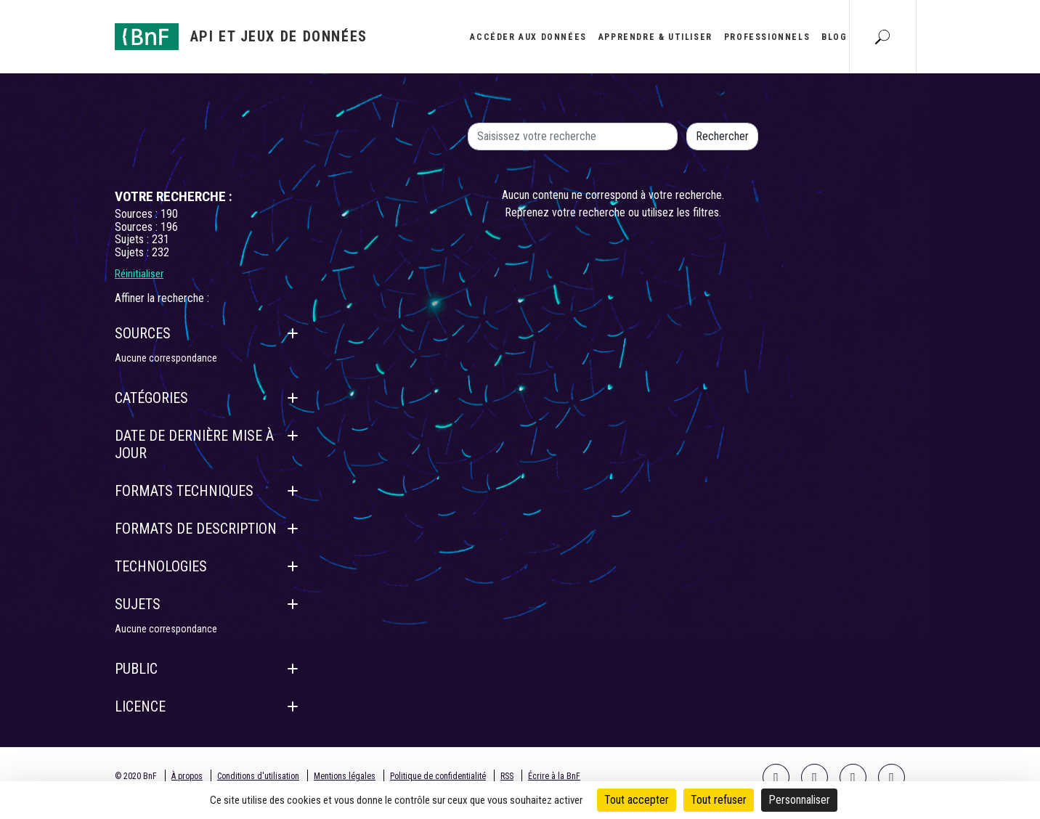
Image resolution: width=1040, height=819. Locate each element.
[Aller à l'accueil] (241, 37)
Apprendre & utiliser (655, 37)
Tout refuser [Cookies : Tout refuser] (719, 800)
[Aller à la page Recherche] (882, 36)
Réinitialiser (139, 273)
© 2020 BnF (136, 776)
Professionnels (767, 37)
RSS (506, 776)
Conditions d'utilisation (258, 776)
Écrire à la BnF (554, 776)
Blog (834, 37)
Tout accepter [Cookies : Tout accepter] (636, 800)
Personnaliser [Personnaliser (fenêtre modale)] (799, 800)
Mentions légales (344, 776)
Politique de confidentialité (438, 776)
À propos (187, 776)
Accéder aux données (528, 37)
